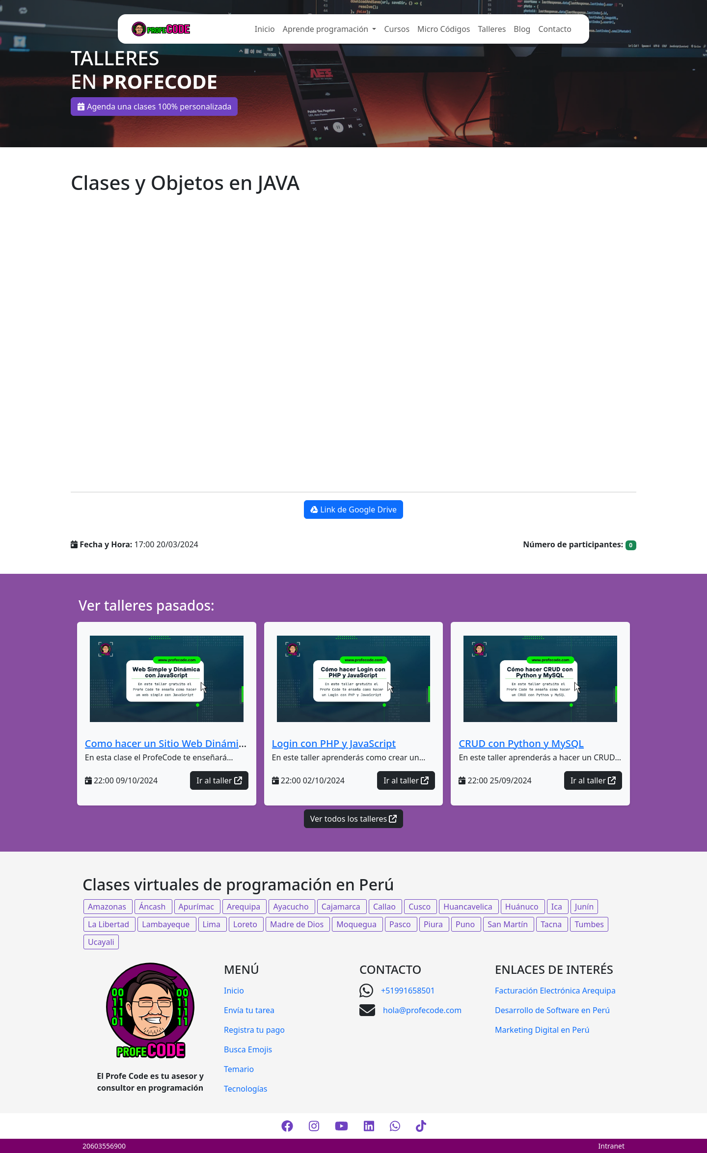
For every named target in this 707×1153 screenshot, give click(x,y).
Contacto (554, 29)
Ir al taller (219, 780)
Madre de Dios (298, 924)
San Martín (509, 924)
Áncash (153, 906)
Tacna (552, 924)
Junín (584, 906)
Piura (434, 924)
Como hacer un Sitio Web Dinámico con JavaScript (201, 743)
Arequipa (244, 906)
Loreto (246, 924)
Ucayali (101, 942)
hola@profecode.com (422, 1010)
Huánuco (523, 906)
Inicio (265, 29)
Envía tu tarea (249, 1010)
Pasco (401, 924)
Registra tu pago (254, 1029)
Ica (557, 906)
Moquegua (357, 924)
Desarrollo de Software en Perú (552, 1010)
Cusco (420, 906)
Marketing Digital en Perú (542, 1029)
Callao (385, 906)
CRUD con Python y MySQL (521, 743)
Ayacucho (291, 906)
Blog (522, 29)
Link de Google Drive (353, 509)
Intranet (611, 1146)
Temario (239, 1069)
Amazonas (108, 906)
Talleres (492, 29)
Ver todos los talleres (353, 818)
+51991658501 (408, 990)
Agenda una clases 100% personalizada (154, 106)
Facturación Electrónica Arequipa (555, 990)
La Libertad (109, 924)
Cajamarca (342, 906)
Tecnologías (245, 1088)
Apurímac (197, 906)
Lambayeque (166, 924)
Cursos (396, 29)
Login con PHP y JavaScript (334, 743)
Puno (466, 924)
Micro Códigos (443, 29)
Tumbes (588, 924)
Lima (213, 924)
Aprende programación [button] (327, 29)
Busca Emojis (248, 1049)
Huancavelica (468, 906)
